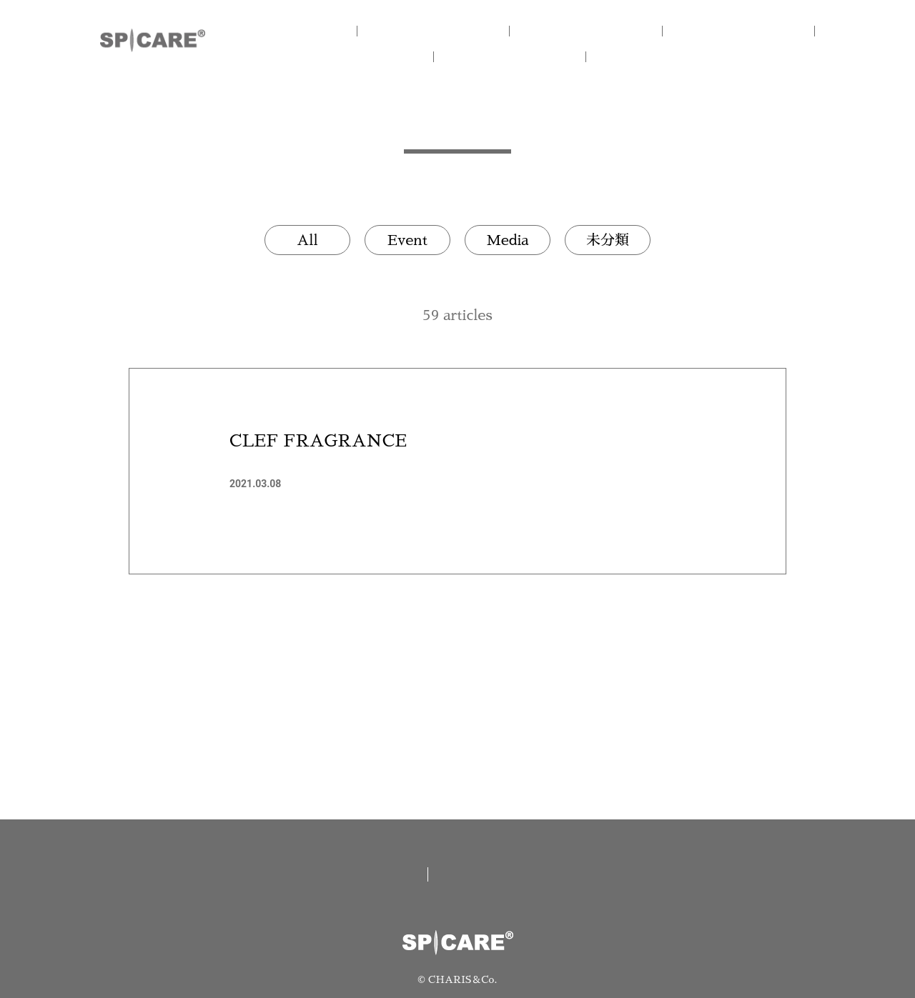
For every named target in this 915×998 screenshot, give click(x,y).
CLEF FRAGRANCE (318, 440)
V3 (743, 30)
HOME (314, 30)
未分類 (607, 240)
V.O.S (386, 56)
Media (507, 240)
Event (407, 240)
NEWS (529, 56)
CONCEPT (457, 30)
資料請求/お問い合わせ (530, 874)
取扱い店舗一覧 (355, 874)
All (307, 240)
